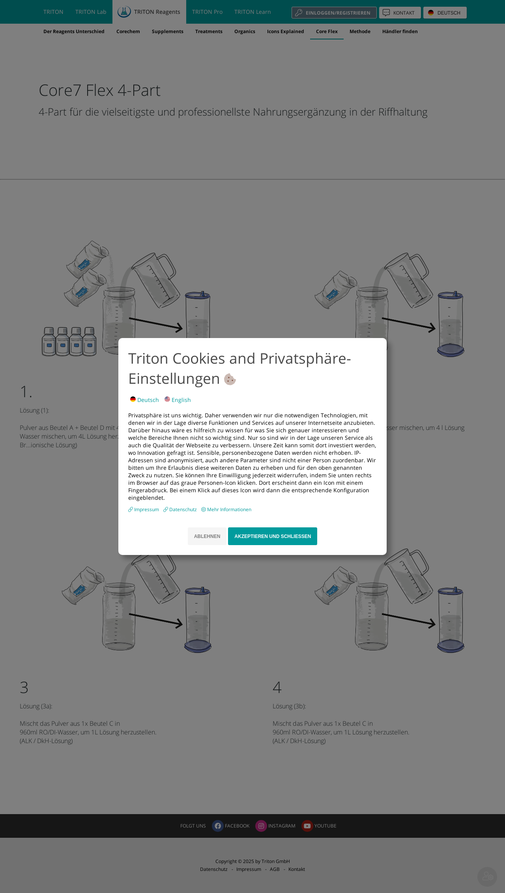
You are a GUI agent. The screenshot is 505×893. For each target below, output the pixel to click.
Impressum (147, 509)
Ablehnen (207, 536)
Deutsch (144, 400)
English (178, 400)
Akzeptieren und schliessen (272, 536)
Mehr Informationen (229, 509)
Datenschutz (183, 509)
